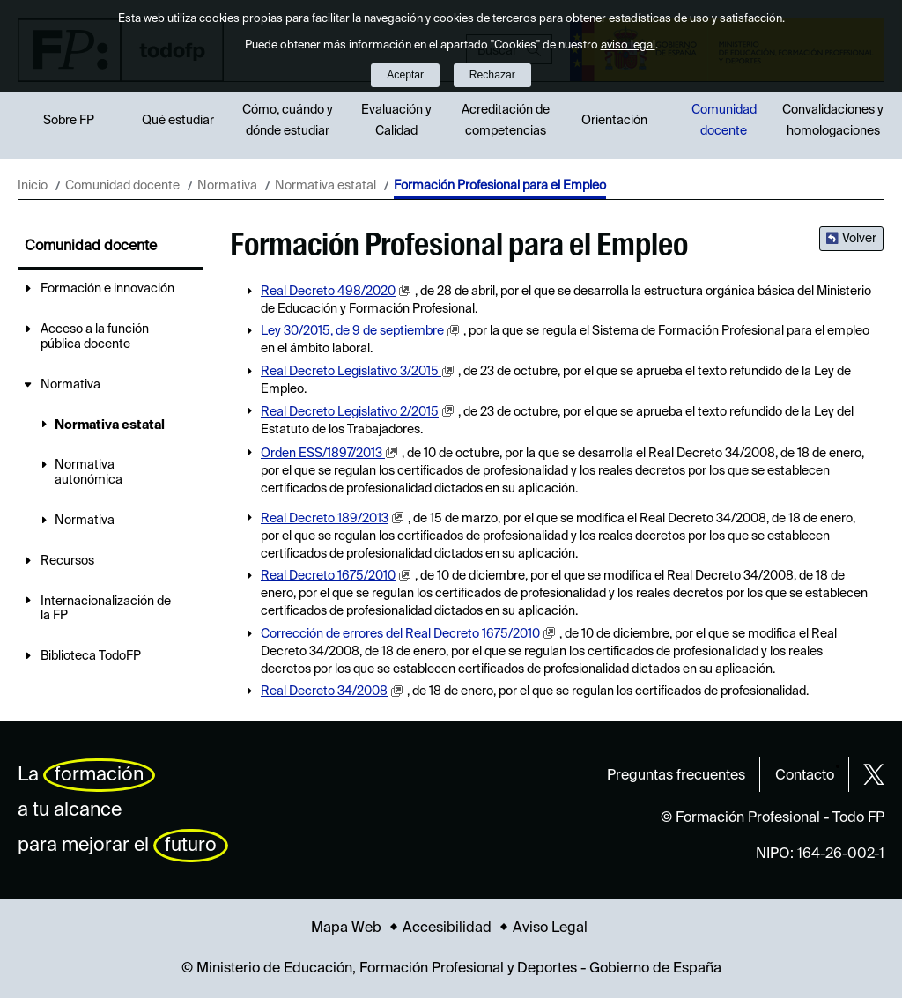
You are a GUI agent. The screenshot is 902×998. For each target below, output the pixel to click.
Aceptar (405, 75)
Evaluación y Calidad (396, 120)
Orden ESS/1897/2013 (323, 453)
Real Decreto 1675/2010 (328, 576)
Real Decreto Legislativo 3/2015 (351, 372)
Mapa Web (346, 928)
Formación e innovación (107, 289)
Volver (859, 239)
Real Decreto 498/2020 (328, 291)
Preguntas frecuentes (676, 776)
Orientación (614, 121)
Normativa (227, 186)
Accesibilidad (447, 928)
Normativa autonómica (88, 472)
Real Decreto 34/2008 (324, 691)
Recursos (67, 561)
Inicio (33, 186)
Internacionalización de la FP (106, 609)
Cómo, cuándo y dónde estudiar (287, 120)
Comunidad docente (724, 120)
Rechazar (492, 75)
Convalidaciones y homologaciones (833, 120)
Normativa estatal (325, 186)
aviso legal (628, 45)
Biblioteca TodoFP (91, 656)
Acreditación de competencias (506, 120)
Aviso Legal (550, 928)
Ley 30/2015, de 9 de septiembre (352, 331)
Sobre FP (68, 121)
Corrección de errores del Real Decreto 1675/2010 (400, 634)
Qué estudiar (178, 121)
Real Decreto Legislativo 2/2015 (350, 412)
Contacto (804, 776)
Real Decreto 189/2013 (324, 519)
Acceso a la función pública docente (95, 337)
